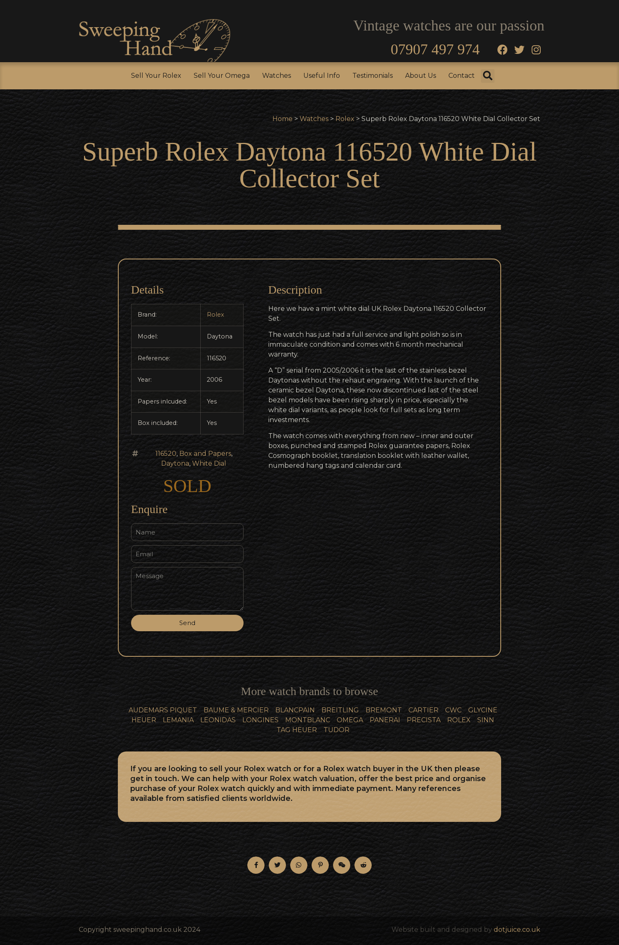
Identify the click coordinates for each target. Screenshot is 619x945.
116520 (165, 453)
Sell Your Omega (222, 75)
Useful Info (321, 75)
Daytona (175, 463)
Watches (276, 75)
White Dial (209, 463)
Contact (461, 75)
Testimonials (372, 75)
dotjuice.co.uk (517, 929)
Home (282, 119)
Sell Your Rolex (156, 75)
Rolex (344, 119)
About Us (420, 75)
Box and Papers (205, 453)
